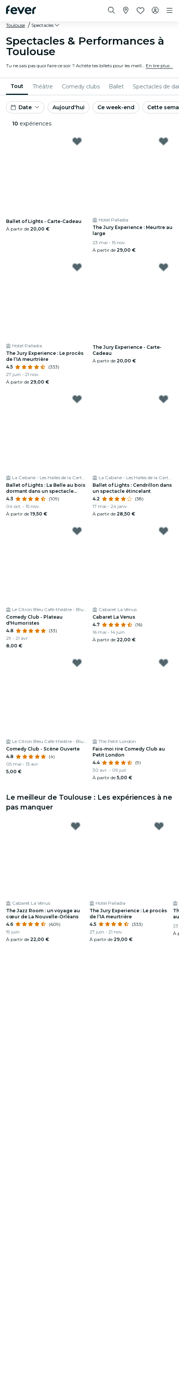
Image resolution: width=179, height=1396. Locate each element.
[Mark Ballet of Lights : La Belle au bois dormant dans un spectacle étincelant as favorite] (77, 399)
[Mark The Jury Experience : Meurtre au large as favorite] (163, 141)
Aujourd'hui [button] (68, 107)
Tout (17, 86)
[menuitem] (17, 86)
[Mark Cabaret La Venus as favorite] (163, 531)
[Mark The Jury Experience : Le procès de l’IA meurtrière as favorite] (77, 267)
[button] (45, 25)
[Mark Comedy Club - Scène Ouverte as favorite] (77, 663)
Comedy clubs (81, 86)
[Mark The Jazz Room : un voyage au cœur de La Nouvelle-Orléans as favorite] (75, 826)
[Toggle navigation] (169, 10)
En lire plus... (159, 65)
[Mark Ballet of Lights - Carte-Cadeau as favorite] (77, 141)
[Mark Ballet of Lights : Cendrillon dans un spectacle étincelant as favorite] (163, 399)
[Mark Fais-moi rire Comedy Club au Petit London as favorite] (163, 663)
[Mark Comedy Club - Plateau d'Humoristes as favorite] (77, 531)
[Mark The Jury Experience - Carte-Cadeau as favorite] (163, 267)
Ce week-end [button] (115, 107)
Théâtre (42, 86)
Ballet (116, 86)
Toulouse (15, 25)
